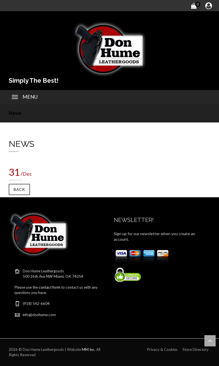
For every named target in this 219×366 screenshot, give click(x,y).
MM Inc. (88, 349)
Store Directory (196, 349)
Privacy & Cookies (162, 349)
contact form (49, 287)
